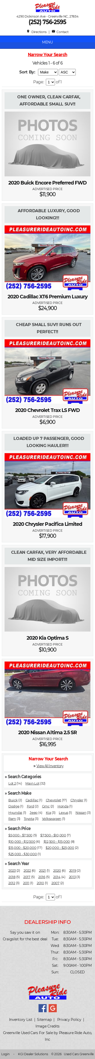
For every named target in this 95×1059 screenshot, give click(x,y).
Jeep (33, 812)
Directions (36, 32)
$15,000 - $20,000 (22, 848)
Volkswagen (51, 819)
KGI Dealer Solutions (33, 1054)
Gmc (46, 806)
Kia (48, 812)
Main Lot (32, 783)
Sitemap (44, 1019)
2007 (55, 883)
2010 (40, 883)
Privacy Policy (69, 1019)
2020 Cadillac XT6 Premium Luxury (47, 297)
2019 (72, 870)
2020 (57, 870)
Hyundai (15, 812)
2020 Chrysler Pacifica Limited (47, 524)
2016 (41, 877)
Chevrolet (53, 800)
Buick (13, 800)
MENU (47, 42)
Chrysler (76, 800)
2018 (11, 877)
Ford (30, 806)
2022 (27, 870)
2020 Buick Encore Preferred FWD (47, 183)
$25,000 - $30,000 (22, 854)
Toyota (29, 819)
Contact (60, 32)
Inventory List (20, 1019)
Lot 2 (12, 783)
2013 (72, 877)
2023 (12, 870)
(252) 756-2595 (47, 22)
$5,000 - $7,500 (20, 835)
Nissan (80, 812)
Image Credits (47, 1026)
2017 (26, 877)
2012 (11, 883)
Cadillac (32, 800)
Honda (63, 806)
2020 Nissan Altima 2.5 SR (47, 732)
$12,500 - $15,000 (57, 841)
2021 (42, 870)
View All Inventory (49, 765)
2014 (57, 877)
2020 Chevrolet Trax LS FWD (47, 410)
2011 (26, 883)
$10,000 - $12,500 (21, 841)
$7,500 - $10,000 (53, 835)
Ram (12, 819)
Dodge (14, 806)
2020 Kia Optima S (48, 638)
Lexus (63, 812)
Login (5, 1054)
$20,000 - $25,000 (60, 848)
